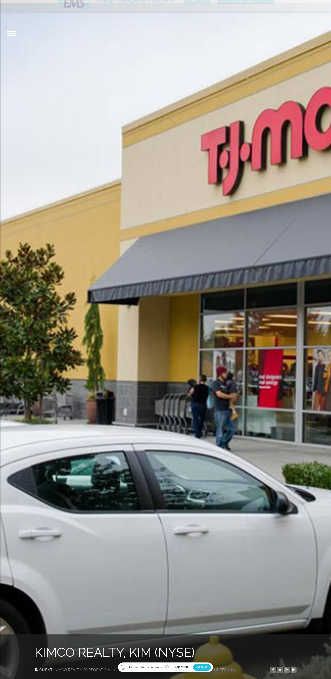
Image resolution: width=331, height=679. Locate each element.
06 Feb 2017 (225, 667)
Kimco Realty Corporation (82, 667)
